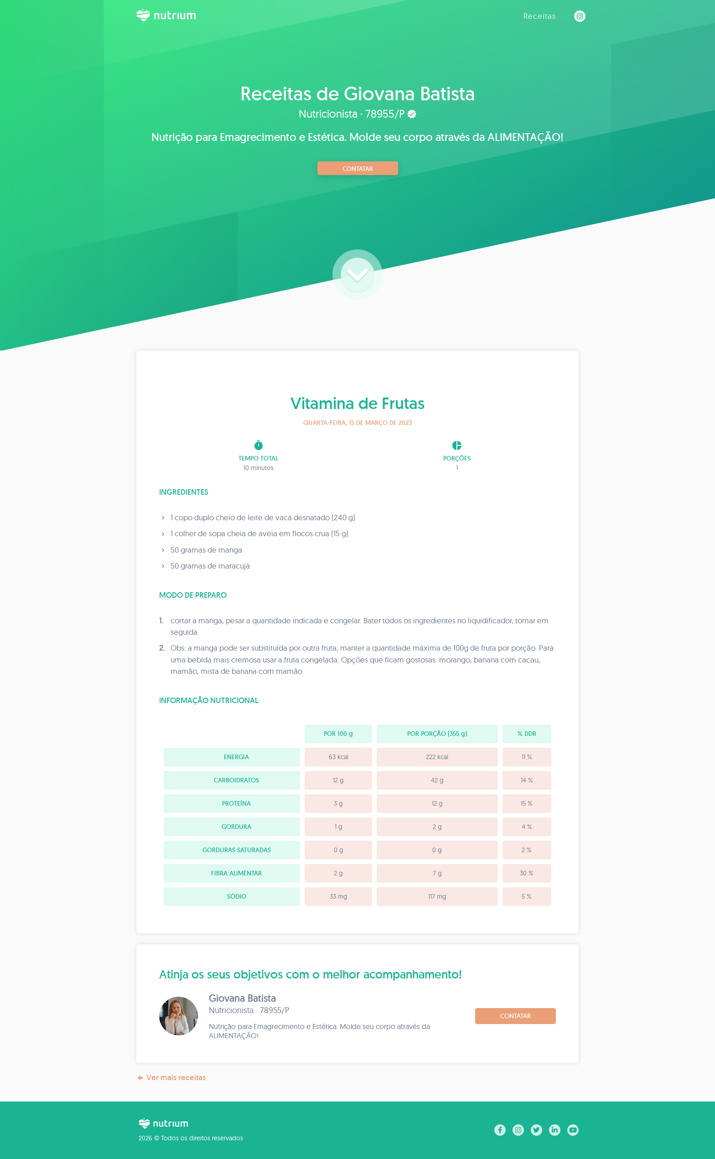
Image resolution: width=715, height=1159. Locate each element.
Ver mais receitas (171, 1077)
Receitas (539, 16)
